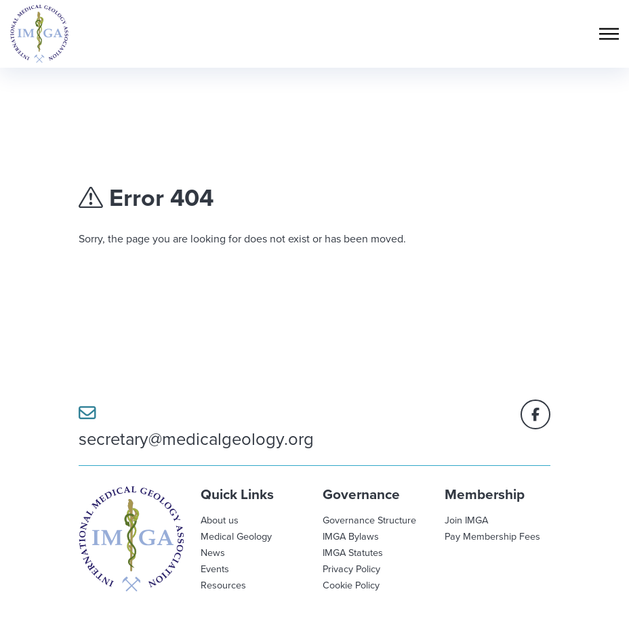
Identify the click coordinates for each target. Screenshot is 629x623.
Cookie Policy (351, 585)
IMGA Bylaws (351, 536)
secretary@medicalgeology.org (196, 427)
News (213, 552)
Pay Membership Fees (492, 536)
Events (215, 568)
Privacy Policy (351, 568)
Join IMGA (466, 520)
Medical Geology (236, 536)
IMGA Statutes (353, 552)
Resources (223, 585)
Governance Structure (369, 520)
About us (220, 520)
